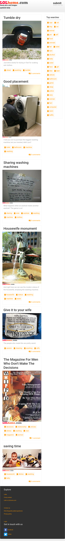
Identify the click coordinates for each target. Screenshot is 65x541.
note (16, 213)
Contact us (7, 508)
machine (27, 147)
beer (57, 71)
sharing (8, 213)
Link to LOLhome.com (10, 500)
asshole (25, 213)
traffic (50, 115)
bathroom (16, 147)
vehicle (51, 75)
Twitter (8, 534)
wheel (7, 70)
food (50, 39)
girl (56, 67)
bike (49, 71)
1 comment (35, 438)
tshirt (50, 111)
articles (32, 427)
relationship (20, 427)
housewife (9, 295)
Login (5, 521)
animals (51, 43)
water (18, 299)
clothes (18, 217)
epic (49, 51)
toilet (7, 147)
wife (37, 348)
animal (50, 31)
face (50, 67)
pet (49, 35)
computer (51, 107)
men (26, 431)
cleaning (18, 348)
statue (19, 295)
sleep (50, 87)
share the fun (58, 3)
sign (49, 23)
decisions (9, 427)
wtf (56, 35)
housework (9, 474)
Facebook (8, 530)
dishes (7, 431)
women (19, 435)
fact (49, 103)
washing (17, 70)
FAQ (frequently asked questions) (13, 511)
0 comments (34, 73)
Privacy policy (8, 514)
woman (51, 99)
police (50, 91)
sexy (50, 95)
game (50, 83)
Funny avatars (8, 497)
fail (49, 47)
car (56, 27)
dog (49, 27)
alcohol (51, 55)
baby (7, 478)
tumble (26, 70)
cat (56, 23)
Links (5, 494)
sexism (8, 348)
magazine (9, 435)
